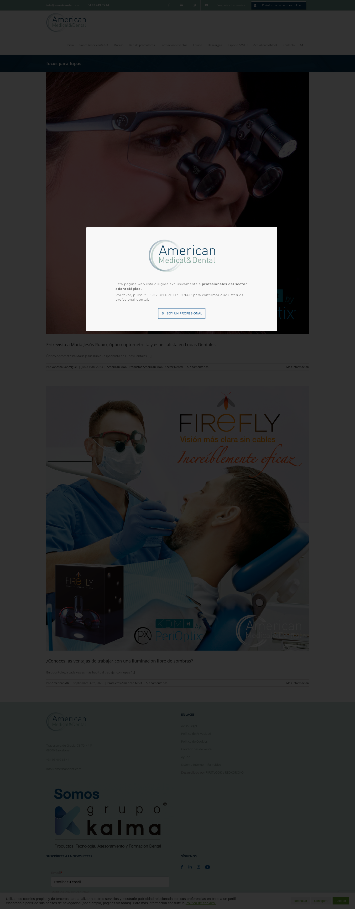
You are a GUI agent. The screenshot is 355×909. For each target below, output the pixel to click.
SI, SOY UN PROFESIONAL (182, 313)
